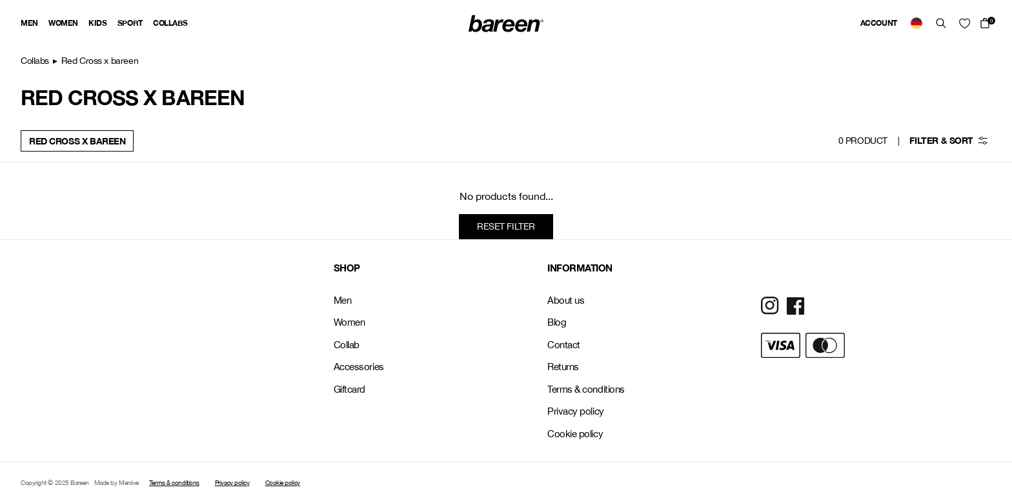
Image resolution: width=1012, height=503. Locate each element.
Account (878, 23)
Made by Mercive (116, 482)
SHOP (347, 267)
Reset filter (506, 226)
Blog (556, 322)
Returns (563, 366)
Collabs (170, 23)
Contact (563, 344)
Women (63, 23)
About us (565, 300)
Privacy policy (575, 411)
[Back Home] (506, 23)
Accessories (359, 366)
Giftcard (349, 389)
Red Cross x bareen (77, 140)
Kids (97, 23)
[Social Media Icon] (770, 306)
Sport (130, 23)
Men (29, 23)
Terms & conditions (586, 389)
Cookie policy (575, 433)
